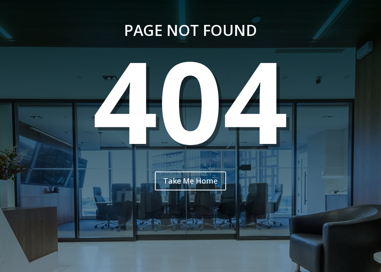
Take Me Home (190, 181)
